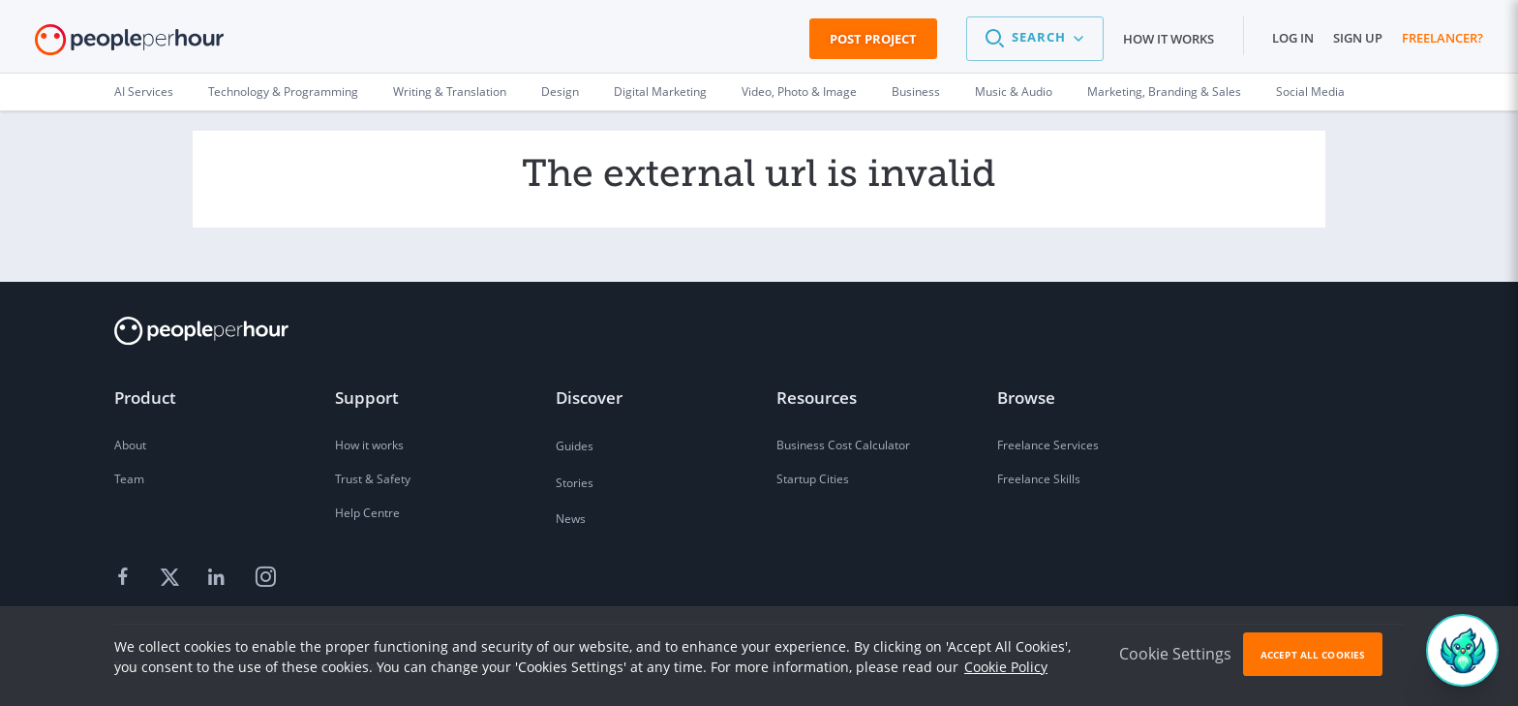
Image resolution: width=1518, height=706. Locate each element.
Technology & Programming (283, 91)
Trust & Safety (372, 479)
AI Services (143, 91)
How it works (1168, 38)
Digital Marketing (660, 91)
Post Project (873, 38)
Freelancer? (1442, 37)
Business (916, 91)
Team (129, 479)
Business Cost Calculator (843, 445)
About (130, 445)
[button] (1035, 38)
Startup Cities (812, 479)
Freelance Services (1048, 445)
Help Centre (367, 513)
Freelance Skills (1038, 479)
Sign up (1357, 37)
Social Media (1310, 91)
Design (560, 91)
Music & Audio (1013, 91)
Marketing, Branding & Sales (1164, 91)
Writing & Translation (449, 91)
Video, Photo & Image (799, 91)
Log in (1293, 37)
